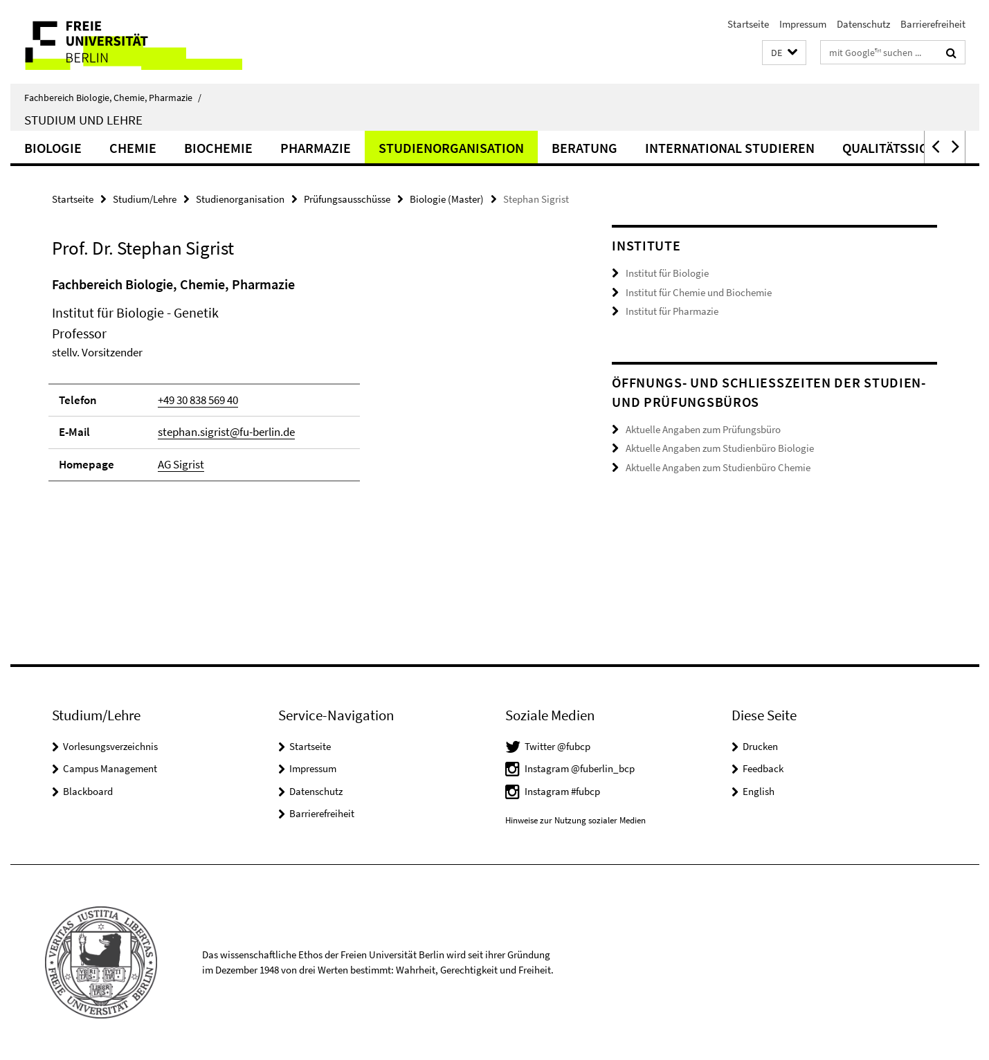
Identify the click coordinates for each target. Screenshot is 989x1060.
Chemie (132, 147)
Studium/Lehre (144, 198)
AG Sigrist (181, 464)
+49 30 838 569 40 (198, 400)
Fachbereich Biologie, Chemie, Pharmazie (112, 97)
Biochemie (218, 147)
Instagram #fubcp (562, 791)
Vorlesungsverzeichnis (110, 746)
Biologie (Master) (447, 198)
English (758, 791)
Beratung (584, 147)
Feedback (763, 768)
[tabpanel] (306, 384)
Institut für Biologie (667, 273)
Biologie (53, 147)
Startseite (748, 23)
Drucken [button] (760, 746)
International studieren (730, 147)
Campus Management (110, 768)
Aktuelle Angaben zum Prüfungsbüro (703, 429)
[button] (784, 53)
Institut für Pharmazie (672, 311)
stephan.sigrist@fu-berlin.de (226, 431)
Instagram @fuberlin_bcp (580, 768)
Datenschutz (863, 23)
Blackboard (88, 791)
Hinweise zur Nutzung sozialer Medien (575, 820)
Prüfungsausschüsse (347, 198)
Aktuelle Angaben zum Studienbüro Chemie (718, 467)
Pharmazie (315, 147)
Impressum (802, 23)
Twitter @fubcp (557, 746)
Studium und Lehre (83, 119)
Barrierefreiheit (932, 23)
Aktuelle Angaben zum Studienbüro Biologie (720, 448)
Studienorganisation (451, 147)
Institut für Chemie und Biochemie (699, 292)
